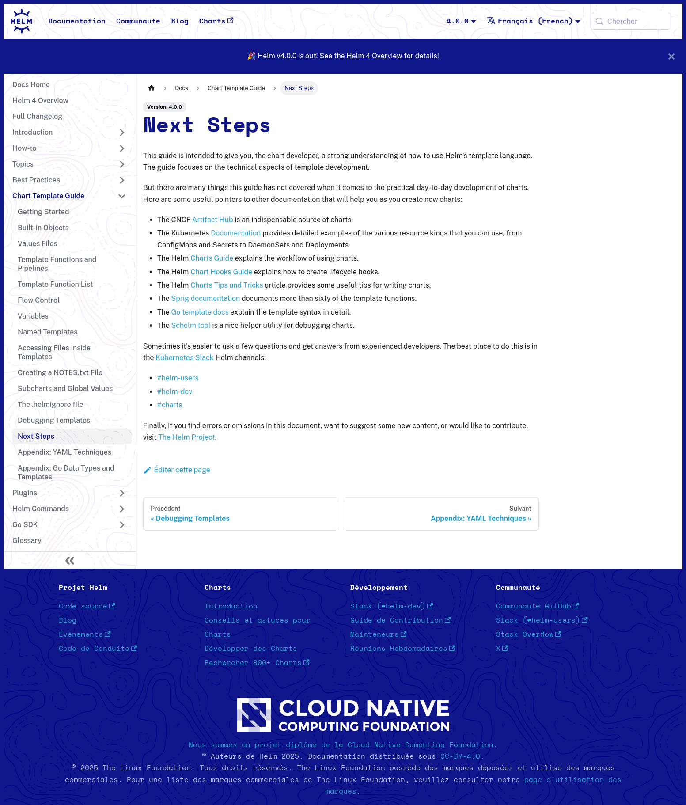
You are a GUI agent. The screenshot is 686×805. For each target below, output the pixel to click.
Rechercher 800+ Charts (257, 662)
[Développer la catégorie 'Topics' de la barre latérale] (122, 164)
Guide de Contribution (400, 620)
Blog (180, 21)
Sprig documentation (205, 298)
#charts (169, 405)
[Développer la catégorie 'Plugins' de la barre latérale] (122, 493)
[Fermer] (671, 56)
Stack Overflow (528, 634)
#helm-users (177, 378)
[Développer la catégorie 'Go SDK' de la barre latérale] (122, 525)
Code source (87, 606)
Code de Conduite (98, 648)
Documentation (77, 21)
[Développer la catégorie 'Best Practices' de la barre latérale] (122, 180)
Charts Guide (211, 258)
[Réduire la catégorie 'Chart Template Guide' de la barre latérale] (122, 196)
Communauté (138, 21)
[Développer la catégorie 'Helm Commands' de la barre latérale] (122, 509)
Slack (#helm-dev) (391, 606)
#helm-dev (174, 391)
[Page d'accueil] (151, 88)
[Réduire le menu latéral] (70, 560)
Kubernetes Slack (184, 357)
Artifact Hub (212, 220)
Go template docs (200, 312)
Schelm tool (191, 325)
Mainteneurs (378, 634)
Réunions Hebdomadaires (402, 648)
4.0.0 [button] (458, 21)
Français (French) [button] (530, 21)
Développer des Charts (251, 648)
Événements (85, 634)
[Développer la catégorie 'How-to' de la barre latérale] (122, 148)
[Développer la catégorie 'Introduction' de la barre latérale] (122, 132)
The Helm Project (186, 437)
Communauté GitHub (537, 606)
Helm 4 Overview (374, 56)
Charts (216, 21)
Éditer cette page (176, 470)
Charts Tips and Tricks (226, 285)
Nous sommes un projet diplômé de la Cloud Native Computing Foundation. (343, 744)
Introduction (231, 606)
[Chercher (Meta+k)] (630, 21)
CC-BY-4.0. (462, 756)
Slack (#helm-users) (542, 620)
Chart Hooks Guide (221, 272)
